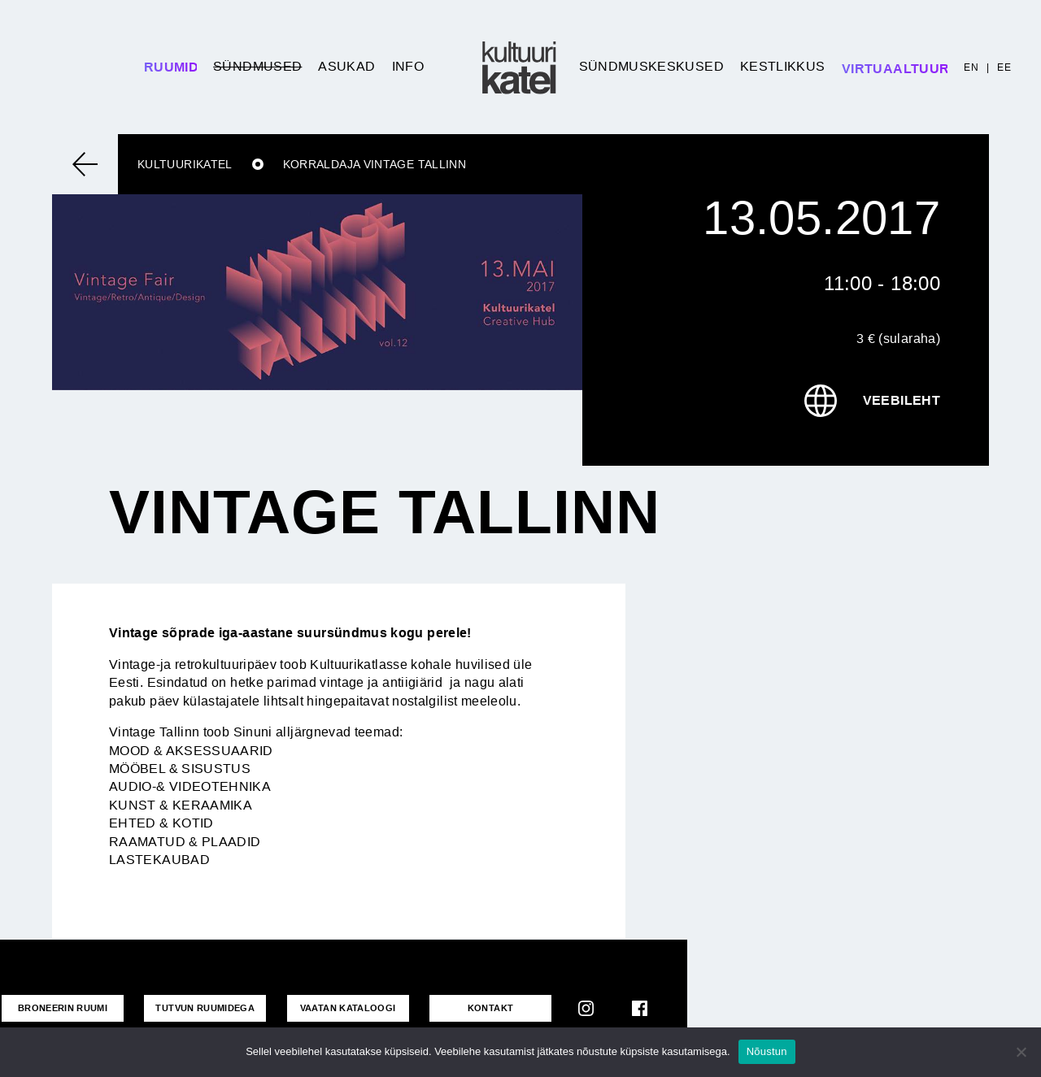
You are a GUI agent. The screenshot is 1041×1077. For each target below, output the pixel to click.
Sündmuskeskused (651, 66)
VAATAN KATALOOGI (348, 1008)
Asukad (346, 66)
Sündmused (257, 66)
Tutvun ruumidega (205, 1008)
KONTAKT (491, 1008)
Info (408, 66)
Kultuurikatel (185, 164)
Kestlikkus (782, 66)
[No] (1021, 1052)
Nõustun (767, 1051)
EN (971, 67)
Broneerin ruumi (62, 1008)
